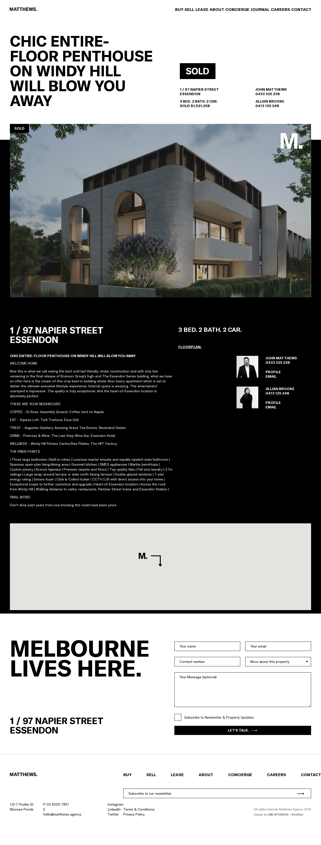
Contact (301, 9)
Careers (280, 9)
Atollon (297, 814)
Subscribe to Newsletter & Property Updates (219, 717)
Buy (179, 9)
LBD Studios (278, 814)
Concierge (237, 9)
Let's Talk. (242, 730)
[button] (160, 210)
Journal (260, 9)
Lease (201, 9)
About (216, 9)
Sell (189, 9)
